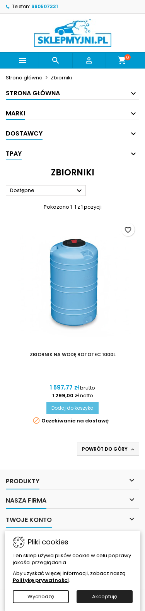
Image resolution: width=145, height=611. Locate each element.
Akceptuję (104, 596)
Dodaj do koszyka (72, 408)
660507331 (44, 6)
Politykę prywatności (41, 580)
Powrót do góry (109, 449)
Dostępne (47, 191)
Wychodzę (40, 596)
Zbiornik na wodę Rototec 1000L (73, 354)
